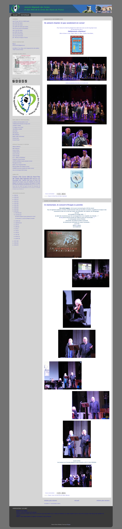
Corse (53, 495)
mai (16, 230)
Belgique (14, 183)
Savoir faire (15, 186)
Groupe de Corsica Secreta (19, 159)
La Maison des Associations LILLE (20, 121)
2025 (15, 197)
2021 (15, 205)
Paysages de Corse (17, 162)
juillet (16, 226)
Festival (32, 187)
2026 (15, 195)
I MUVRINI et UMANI (17, 129)
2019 (15, 209)
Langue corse (23, 181)
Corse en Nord (16, 150)
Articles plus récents (50, 500)
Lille (37, 181)
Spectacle (64, 196)
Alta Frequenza (16, 148)
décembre (17, 212)
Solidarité (31, 181)
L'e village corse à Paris (18, 127)
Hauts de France (34, 180)
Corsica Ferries (16, 140)
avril (16, 232)
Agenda (26, 179)
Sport (30, 186)
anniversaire (36, 186)
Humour (37, 184)
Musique (21, 184)
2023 (15, 201)
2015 (15, 245)
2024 (15, 199)
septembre (17, 222)
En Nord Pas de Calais (57, 196)
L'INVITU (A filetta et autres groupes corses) (22, 161)
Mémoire (67, 495)
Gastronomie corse (16, 187)
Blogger (68, 524)
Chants (49, 196)
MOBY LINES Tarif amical (18, 136)
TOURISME (38, 187)
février (16, 236)
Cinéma (16, 184)
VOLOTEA (15, 131)
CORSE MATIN (16, 152)
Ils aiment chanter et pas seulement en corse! (64, 23)
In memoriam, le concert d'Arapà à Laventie (63, 205)
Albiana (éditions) (16, 146)
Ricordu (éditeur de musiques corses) (21, 166)
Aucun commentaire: (50, 193)
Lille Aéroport (15, 132)
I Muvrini (24, 180)
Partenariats (24, 187)
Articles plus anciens (103, 500)
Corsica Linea (16, 138)
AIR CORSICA (16, 134)
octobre (17, 220)
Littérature (20, 183)
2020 (15, 207)
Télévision (27, 183)
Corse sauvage (16, 155)
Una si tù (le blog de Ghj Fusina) (20, 170)
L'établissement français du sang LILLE (21, 123)
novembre (17, 214)
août (16, 224)
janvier (17, 238)
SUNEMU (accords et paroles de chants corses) (23, 168)
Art (29, 187)
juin (16, 228)
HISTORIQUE (25, 15)
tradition (33, 183)
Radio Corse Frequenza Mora (19, 164)
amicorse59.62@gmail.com (19, 45)
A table (38, 183)
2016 (15, 243)
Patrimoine (27, 184)
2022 (15, 203)
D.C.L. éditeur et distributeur (19, 157)
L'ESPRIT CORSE (17, 125)
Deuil (33, 184)
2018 (15, 211)
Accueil (15, 15)
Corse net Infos (16, 153)
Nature (25, 186)
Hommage (15, 180)
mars (16, 234)
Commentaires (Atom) (55, 503)
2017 (15, 241)
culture (21, 186)
